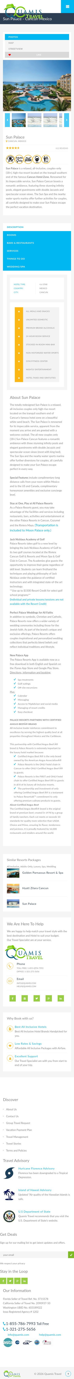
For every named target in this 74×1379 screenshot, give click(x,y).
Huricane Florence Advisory (36, 1168)
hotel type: (19, 284)
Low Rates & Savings (28, 1043)
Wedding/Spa (16, 266)
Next (66, 120)
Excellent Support (26, 1056)
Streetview (15, 48)
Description (15, 227)
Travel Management (17, 1136)
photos (13, 37)
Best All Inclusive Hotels (31, 1026)
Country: (18, 288)
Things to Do (16, 258)
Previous (7, 120)
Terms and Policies (16, 1150)
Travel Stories (13, 1143)
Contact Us (12, 1116)
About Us (11, 1109)
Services (12, 250)
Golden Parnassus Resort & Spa (42, 872)
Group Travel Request (18, 1123)
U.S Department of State (34, 1211)
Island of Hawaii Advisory (35, 1190)
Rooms (11, 234)
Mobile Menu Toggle (67, 6)
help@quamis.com (26, 986)
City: (16, 292)
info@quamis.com (26, 983)
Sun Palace (29, 903)
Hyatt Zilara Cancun (35, 888)
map (11, 43)
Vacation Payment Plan (19, 1129)
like (24, 55)
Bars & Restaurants (20, 242)
